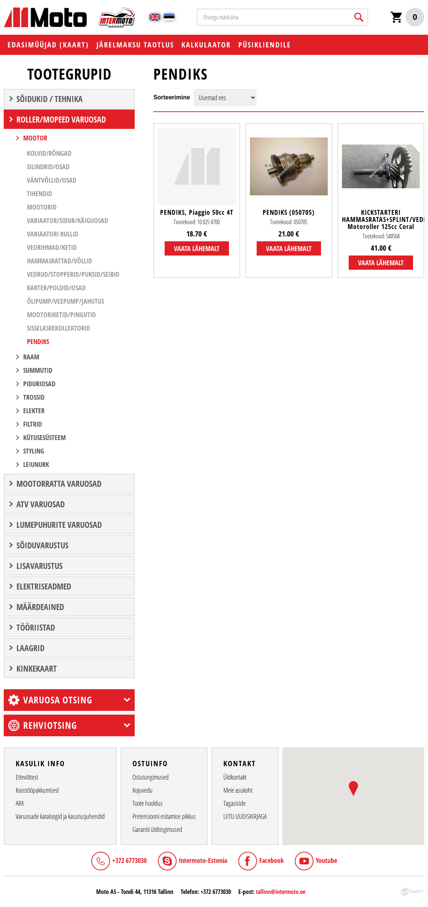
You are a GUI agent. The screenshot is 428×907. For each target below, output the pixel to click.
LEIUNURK (36, 464)
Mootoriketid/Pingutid (61, 314)
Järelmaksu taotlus (135, 45)
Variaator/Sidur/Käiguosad (67, 220)
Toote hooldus (147, 803)
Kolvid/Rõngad (49, 153)
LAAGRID (30, 647)
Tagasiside (234, 803)
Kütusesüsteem (44, 437)
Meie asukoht (238, 790)
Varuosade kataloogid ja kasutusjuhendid (60, 816)
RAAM (31, 356)
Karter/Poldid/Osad (56, 287)
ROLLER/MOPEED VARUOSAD (61, 119)
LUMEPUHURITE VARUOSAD (59, 524)
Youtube (326, 860)
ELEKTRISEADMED (43, 586)
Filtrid (32, 424)
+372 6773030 (129, 860)
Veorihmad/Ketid (52, 247)
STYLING (33, 450)
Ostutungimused (150, 777)
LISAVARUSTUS (39, 565)
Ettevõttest (27, 777)
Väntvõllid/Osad (51, 180)
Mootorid (41, 206)
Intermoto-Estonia (203, 860)
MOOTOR (35, 137)
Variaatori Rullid (52, 233)
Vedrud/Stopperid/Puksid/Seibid (73, 274)
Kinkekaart (36, 668)
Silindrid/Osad (48, 166)
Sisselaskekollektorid (58, 328)
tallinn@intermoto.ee (280, 892)
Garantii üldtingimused (157, 829)
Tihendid (39, 193)
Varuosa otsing (57, 699)
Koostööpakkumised (37, 790)
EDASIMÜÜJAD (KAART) (48, 45)
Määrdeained (40, 606)
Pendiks (38, 341)
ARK (20, 803)
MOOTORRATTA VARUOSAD (58, 483)
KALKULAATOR (206, 45)
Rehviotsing (50, 725)
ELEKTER (34, 410)
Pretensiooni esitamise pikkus (164, 816)
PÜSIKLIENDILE (264, 45)
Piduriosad (39, 383)
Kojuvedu (142, 790)
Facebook (271, 860)
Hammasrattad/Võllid (59, 260)
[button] (353, 788)
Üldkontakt (235, 777)
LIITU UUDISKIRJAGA (245, 816)
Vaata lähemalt (197, 248)
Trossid (34, 397)
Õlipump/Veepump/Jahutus (65, 301)
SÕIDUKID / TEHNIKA (49, 98)
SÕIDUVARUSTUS (42, 545)
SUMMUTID (37, 370)
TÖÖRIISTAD (35, 627)
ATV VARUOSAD (40, 504)
